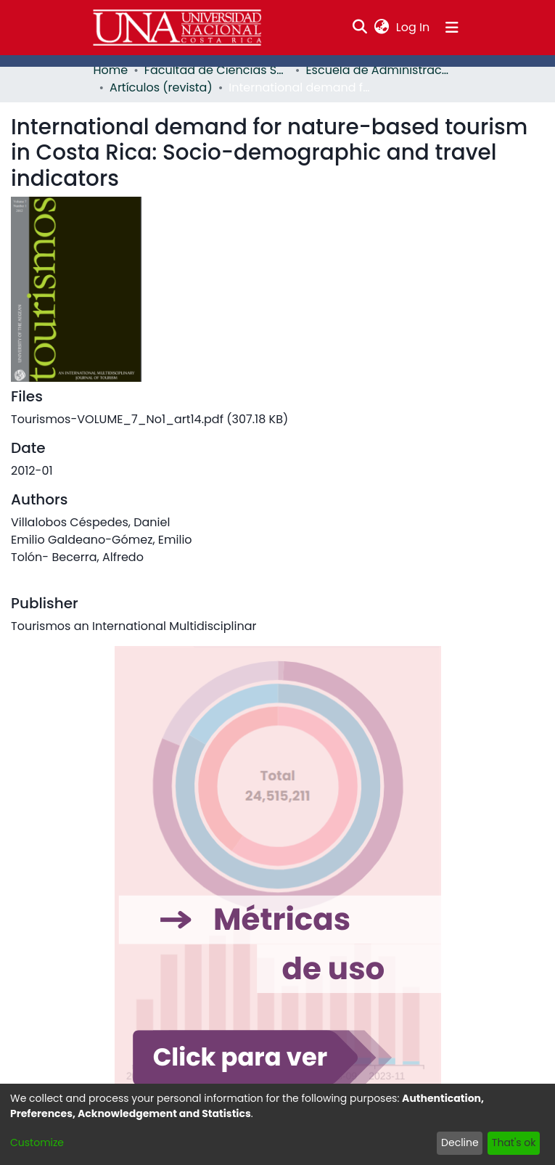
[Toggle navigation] (452, 27)
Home (111, 70)
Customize (37, 1142)
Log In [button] (413, 27)
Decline (460, 1142)
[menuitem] (381, 27)
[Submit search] (359, 27)
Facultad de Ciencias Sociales (216, 70)
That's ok (514, 1142)
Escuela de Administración (378, 70)
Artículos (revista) (161, 87)
